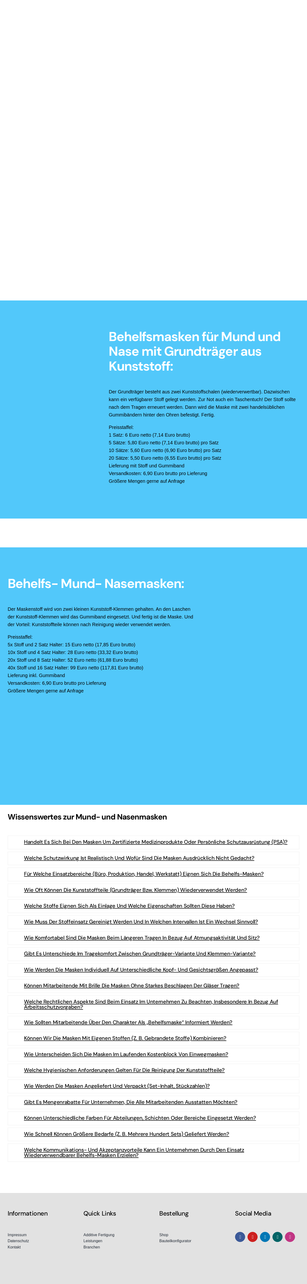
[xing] (277, 1237)
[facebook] (240, 1237)
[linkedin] (265, 1237)
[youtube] (253, 1237)
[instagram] (290, 1237)
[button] (153, 842)
